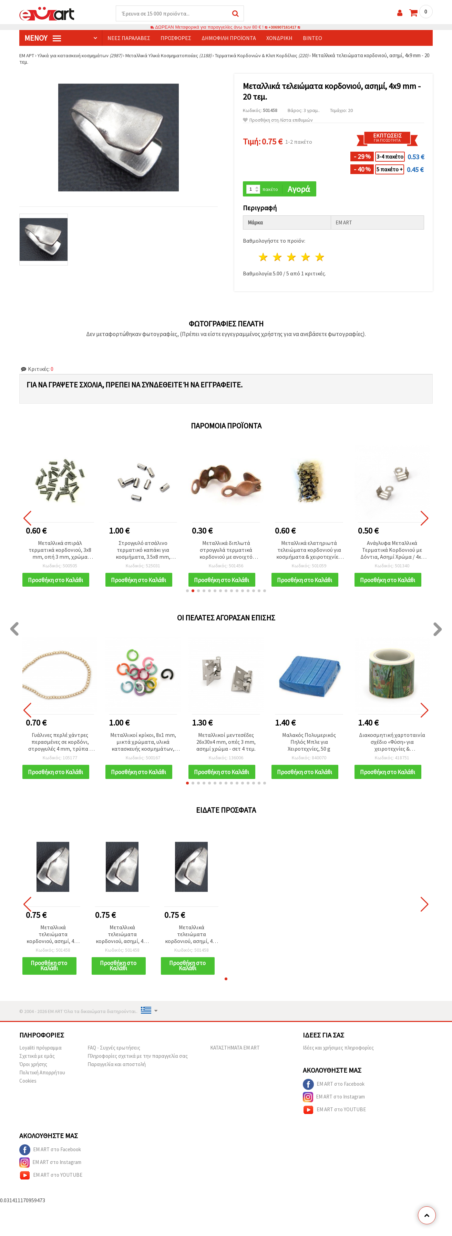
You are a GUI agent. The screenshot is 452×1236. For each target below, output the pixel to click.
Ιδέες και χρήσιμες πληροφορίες (338, 1057)
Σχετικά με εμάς (37, 1066)
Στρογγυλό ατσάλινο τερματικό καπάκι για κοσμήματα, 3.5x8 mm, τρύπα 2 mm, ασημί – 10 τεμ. (143, 551)
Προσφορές (176, 38)
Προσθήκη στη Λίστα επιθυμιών (278, 120)
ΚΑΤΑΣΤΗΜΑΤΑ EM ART (235, 1057)
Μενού (42, 38)
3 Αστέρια (292, 258)
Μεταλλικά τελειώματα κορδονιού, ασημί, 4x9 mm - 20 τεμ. (53, 944)
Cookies (28, 1090)
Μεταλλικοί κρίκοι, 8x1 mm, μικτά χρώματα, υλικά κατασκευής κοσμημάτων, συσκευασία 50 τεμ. (143, 747)
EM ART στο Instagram (334, 1107)
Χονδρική (279, 38)
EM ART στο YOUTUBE (334, 1119)
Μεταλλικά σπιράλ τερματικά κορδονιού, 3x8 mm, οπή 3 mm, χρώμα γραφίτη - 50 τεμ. (60, 551)
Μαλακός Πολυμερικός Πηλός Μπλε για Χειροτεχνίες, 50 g (309, 747)
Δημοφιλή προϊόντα (229, 38)
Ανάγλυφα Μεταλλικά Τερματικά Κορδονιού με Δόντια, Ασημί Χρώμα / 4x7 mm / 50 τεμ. (392, 551)
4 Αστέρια (306, 258)
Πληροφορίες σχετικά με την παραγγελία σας (138, 1066)
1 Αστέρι (264, 258)
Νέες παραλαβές (128, 38)
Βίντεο (312, 38)
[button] (187, 596)
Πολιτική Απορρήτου (42, 1082)
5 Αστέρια (320, 258)
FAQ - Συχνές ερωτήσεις (114, 1057)
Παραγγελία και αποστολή (117, 1074)
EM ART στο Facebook (333, 1094)
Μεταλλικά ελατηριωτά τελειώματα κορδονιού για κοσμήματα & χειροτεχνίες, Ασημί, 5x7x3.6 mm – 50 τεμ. (309, 551)
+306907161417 (282, 27)
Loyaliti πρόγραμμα (40, 1057)
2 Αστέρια (278, 258)
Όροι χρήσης (33, 1074)
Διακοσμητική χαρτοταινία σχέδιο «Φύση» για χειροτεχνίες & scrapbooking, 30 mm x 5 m (392, 747)
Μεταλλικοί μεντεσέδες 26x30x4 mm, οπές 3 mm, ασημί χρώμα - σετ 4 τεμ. (226, 747)
